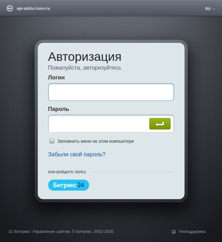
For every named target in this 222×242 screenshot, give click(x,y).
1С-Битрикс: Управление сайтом (39, 231)
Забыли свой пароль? (76, 154)
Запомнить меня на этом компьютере (95, 141)
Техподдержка (192, 231)
